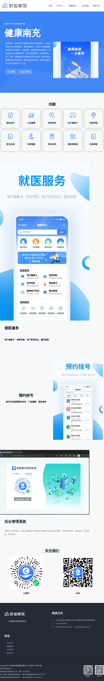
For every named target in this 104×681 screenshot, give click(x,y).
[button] (11, 71)
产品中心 (59, 6)
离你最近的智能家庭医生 (15, 621)
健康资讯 (72, 6)
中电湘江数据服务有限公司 (18, 665)
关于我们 (85, 6)
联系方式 (96, 6)
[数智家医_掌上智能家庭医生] (14, 5)
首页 (50, 6)
